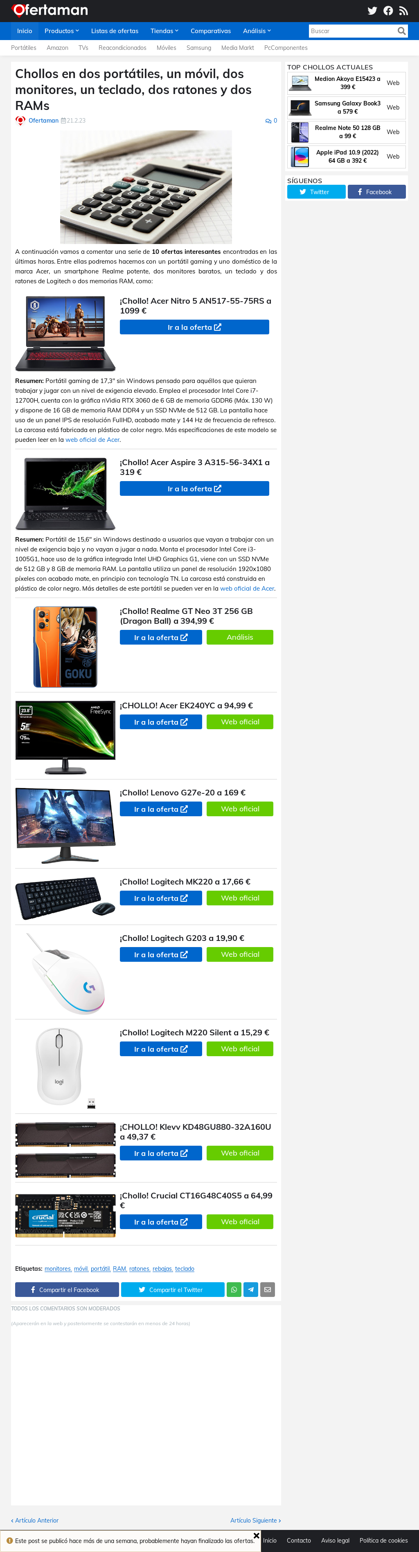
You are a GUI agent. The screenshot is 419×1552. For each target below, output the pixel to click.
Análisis (240, 637)
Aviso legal (335, 1540)
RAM (119, 1269)
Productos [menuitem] (59, 31)
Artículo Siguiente (253, 1520)
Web (393, 83)
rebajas (162, 1269)
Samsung (199, 48)
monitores (58, 1269)
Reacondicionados (122, 48)
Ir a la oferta (190, 327)
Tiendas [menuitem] (162, 31)
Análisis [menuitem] (254, 31)
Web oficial (240, 721)
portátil (100, 1269)
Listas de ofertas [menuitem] (114, 31)
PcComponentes (286, 48)
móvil (81, 1269)
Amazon (57, 48)
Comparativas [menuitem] (211, 31)
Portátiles (23, 48)
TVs (83, 48)
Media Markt (237, 48)
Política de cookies (384, 1540)
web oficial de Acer (92, 439)
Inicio (270, 1540)
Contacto (299, 1540)
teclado (184, 1269)
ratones (139, 1269)
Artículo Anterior (37, 1520)
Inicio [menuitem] (24, 31)
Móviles (166, 48)
